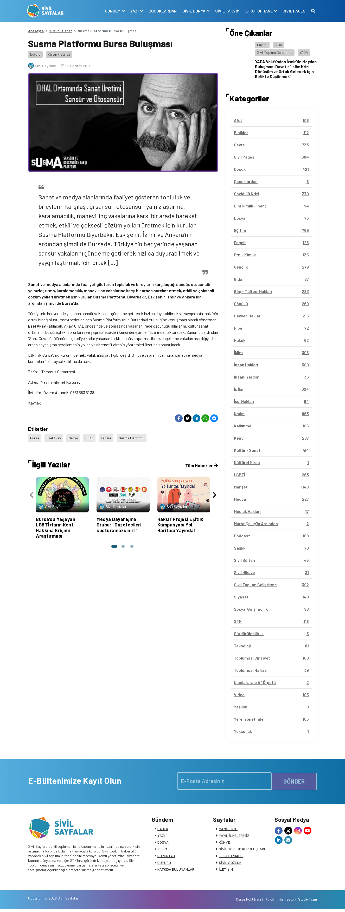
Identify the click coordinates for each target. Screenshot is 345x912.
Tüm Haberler (201, 463)
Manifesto (286, 902)
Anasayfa (36, 31)
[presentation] (31, 493)
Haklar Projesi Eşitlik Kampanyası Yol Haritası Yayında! (180, 522)
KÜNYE (224, 843)
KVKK (269, 902)
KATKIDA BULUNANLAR (175, 870)
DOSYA (163, 843)
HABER (162, 830)
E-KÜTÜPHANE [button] (258, 10)
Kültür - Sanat (60, 31)
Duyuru (35, 54)
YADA (304, 52)
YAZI (161, 837)
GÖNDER (294, 780)
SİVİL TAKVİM (226, 10)
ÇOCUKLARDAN (161, 10)
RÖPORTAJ (166, 857)
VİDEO (162, 850)
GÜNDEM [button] (112, 10)
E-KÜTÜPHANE (231, 857)
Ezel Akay (54, 437)
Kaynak (34, 402)
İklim (278, 45)
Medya (74, 437)
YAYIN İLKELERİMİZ (234, 837)
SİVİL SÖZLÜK (230, 864)
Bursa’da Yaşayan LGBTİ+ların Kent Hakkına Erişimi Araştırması (55, 525)
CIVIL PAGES (292, 10)
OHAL (91, 437)
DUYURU (164, 864)
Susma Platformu (135, 437)
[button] (113, 544)
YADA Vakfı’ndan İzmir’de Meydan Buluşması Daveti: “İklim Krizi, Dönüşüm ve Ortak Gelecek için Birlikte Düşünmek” (286, 69)
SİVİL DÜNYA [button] (193, 10)
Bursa (34, 437)
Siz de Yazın (307, 902)
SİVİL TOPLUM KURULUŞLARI (242, 850)
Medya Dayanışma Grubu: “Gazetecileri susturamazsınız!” (119, 522)
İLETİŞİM (226, 870)
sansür (108, 437)
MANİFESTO (228, 830)
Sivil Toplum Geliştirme (274, 52)
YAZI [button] (133, 10)
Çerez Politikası (248, 902)
